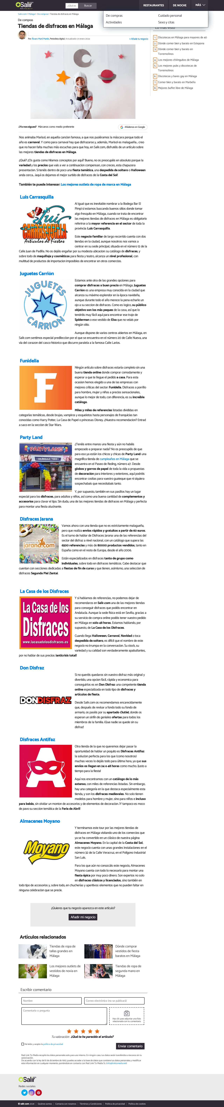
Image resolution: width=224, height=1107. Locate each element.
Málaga (27, 8)
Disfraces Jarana (36, 519)
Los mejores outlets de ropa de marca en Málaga (96, 184)
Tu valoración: (60, 1037)
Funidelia (29, 361)
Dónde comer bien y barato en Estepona (181, 43)
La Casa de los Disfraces (44, 592)
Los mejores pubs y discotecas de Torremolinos (177, 68)
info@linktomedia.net (116, 1063)
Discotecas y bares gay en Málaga (177, 76)
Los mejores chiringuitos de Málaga (178, 60)
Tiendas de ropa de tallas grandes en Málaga (63, 951)
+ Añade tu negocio (138, 39)
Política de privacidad (115, 1104)
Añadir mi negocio (83, 917)
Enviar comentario (130, 1046)
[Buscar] (96, 6)
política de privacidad (53, 1044)
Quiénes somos (45, 1104)
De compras (42, 14)
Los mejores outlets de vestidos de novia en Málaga (65, 971)
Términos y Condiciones (91, 1104)
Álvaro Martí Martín (40, 39)
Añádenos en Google (132, 127)
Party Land (31, 438)
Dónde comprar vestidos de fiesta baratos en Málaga (127, 951)
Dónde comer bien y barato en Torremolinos (175, 51)
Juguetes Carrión (37, 274)
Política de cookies (137, 1104)
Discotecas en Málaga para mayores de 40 (182, 37)
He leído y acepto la (44, 1044)
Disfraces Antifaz (37, 740)
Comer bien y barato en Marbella (176, 82)
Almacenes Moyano (40, 821)
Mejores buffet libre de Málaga (175, 88)
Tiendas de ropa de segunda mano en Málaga (128, 971)
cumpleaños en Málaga (114, 459)
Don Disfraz (32, 668)
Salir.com (22, 14)
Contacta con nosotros (65, 1104)
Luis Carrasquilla (37, 197)
